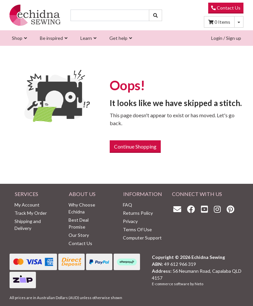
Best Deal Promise (79, 223)
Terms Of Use (137, 229)
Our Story (79, 235)
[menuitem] (19, 38)
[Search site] (155, 15)
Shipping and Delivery (27, 224)
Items (219, 22)
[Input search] (109, 15)
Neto (199, 284)
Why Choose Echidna (82, 208)
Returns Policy (138, 213)
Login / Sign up (226, 38)
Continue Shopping (135, 146)
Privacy (130, 221)
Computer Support (142, 237)
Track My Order (30, 213)
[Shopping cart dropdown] (238, 22)
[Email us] (178, 209)
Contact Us (225, 8)
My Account (27, 205)
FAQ (127, 205)
